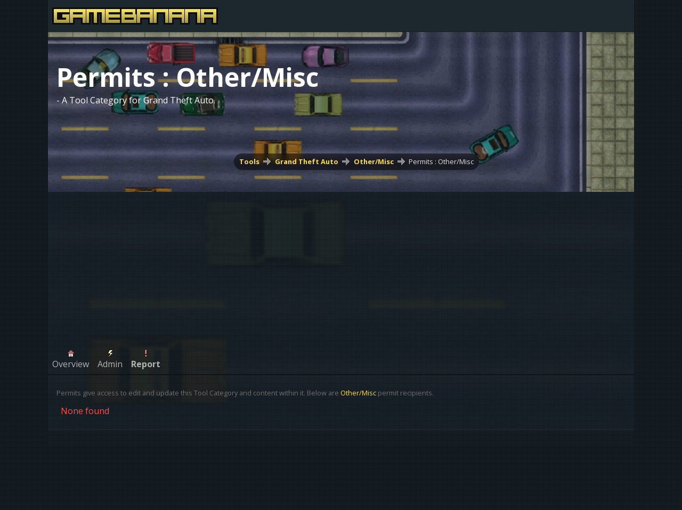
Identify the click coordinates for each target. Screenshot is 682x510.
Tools (249, 161)
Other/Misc (374, 161)
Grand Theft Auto (306, 161)
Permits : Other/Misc (441, 161)
